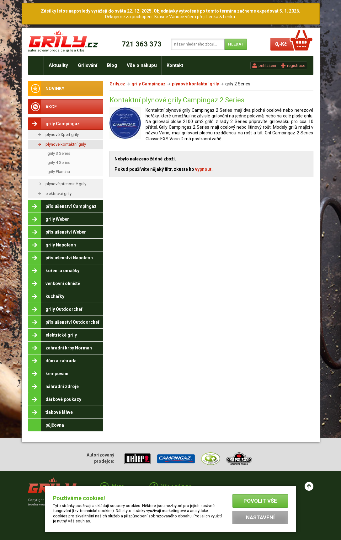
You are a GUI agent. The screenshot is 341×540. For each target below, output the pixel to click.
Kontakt (175, 65)
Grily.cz (117, 83)
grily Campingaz (148, 83)
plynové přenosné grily (65, 183)
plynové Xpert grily (62, 134)
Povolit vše (260, 501)
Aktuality (58, 65)
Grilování (87, 65)
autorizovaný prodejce (56, 50)
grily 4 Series (58, 162)
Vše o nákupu (142, 65)
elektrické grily (58, 193)
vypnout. (204, 169)
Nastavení (260, 517)
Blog (112, 65)
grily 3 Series (58, 153)
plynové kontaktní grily (65, 144)
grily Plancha (58, 171)
